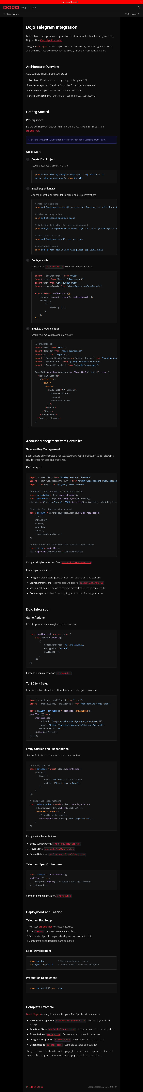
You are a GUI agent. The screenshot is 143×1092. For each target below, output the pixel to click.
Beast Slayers (33, 1014)
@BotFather (32, 130)
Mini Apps (41, 46)
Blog (23, 7)
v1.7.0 (31, 7)
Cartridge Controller (51, 40)
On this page (132, 14)
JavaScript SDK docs (48, 139)
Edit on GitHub (34, 1086)
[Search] (139, 7)
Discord (74, 2)
